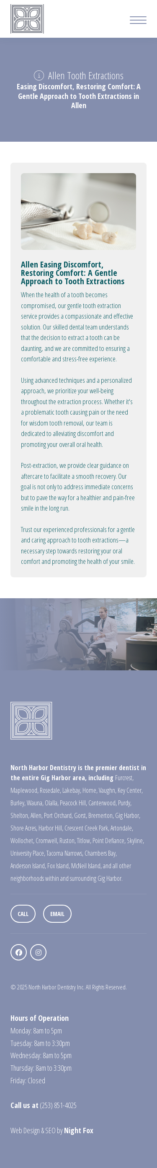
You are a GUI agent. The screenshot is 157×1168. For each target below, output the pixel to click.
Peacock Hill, (73, 802)
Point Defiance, (109, 840)
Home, (90, 790)
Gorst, (80, 815)
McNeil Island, (86, 865)
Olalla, (52, 802)
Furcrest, (124, 777)
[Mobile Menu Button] (138, 21)
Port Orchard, (58, 815)
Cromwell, (47, 840)
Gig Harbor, (127, 815)
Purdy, (124, 802)
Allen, (37, 815)
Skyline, (135, 840)
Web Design (25, 1130)
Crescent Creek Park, (86, 828)
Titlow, (84, 840)
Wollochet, (22, 840)
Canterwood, (102, 802)
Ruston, (67, 840)
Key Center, (130, 790)
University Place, (27, 853)
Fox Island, (58, 865)
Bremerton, (101, 815)
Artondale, (122, 828)
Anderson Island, (28, 865)
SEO (50, 1130)
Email (57, 914)
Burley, (18, 802)
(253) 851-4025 (58, 1105)
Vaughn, (107, 790)
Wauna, (35, 802)
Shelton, (19, 815)
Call (23, 914)
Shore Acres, (23, 828)
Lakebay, (71, 790)
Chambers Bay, (101, 853)
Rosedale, (50, 790)
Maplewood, (24, 790)
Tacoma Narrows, (64, 853)
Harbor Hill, (51, 828)
